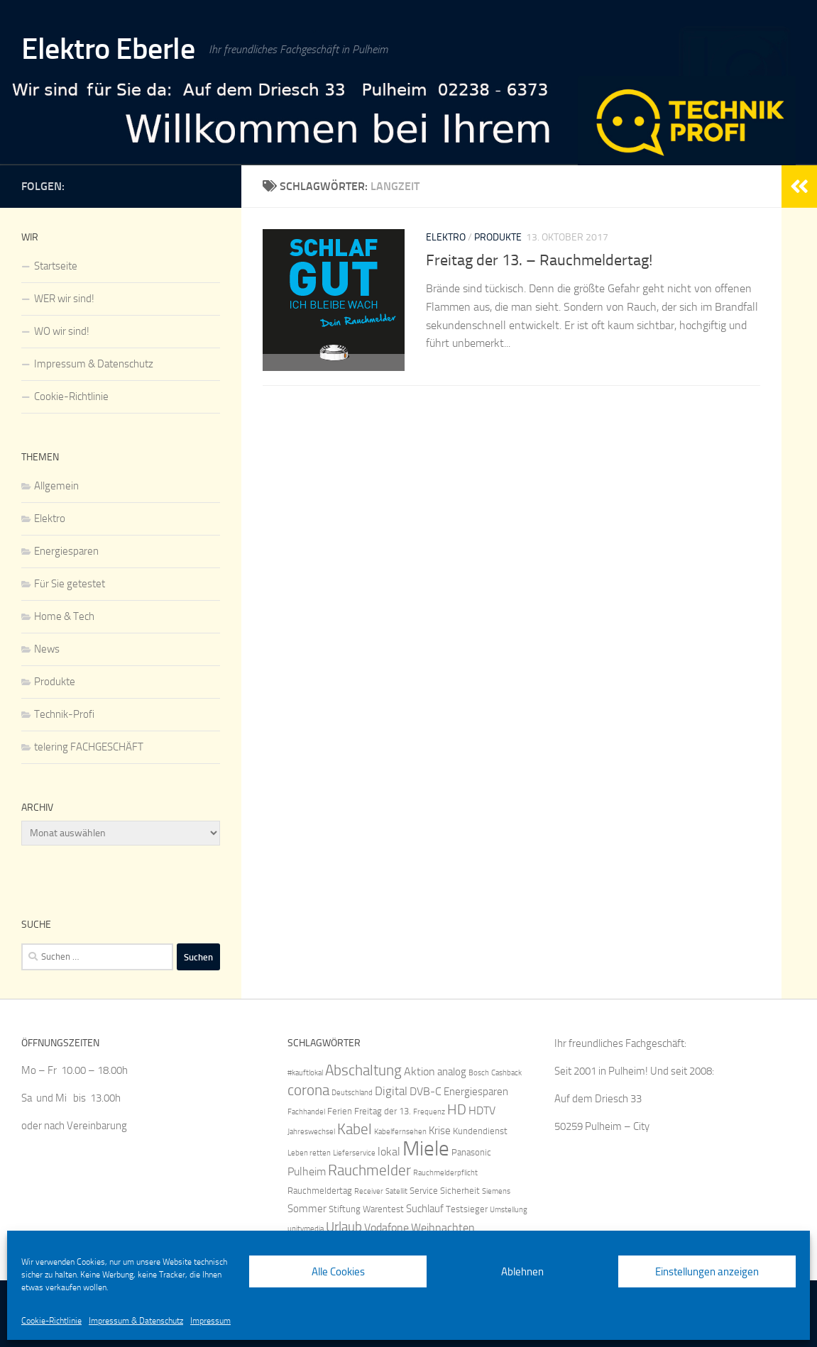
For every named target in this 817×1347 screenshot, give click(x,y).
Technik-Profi (64, 714)
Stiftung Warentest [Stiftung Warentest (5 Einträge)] (366, 1209)
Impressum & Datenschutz (136, 1321)
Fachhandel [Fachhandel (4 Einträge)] (306, 1111)
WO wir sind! (61, 331)
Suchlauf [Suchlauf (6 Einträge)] (425, 1208)
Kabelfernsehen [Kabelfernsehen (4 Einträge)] (400, 1131)
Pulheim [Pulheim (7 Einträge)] (306, 1171)
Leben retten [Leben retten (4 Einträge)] (309, 1153)
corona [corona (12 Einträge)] (308, 1090)
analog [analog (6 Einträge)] (451, 1071)
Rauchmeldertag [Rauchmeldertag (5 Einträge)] (319, 1190)
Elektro (446, 237)
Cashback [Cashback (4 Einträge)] (506, 1072)
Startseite (55, 266)
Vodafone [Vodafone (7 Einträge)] (386, 1227)
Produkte (498, 237)
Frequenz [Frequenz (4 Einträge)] (429, 1111)
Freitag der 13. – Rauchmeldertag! (539, 260)
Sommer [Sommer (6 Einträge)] (307, 1208)
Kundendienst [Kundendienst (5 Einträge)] (480, 1131)
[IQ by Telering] (211, 183)
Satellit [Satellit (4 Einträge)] (396, 1191)
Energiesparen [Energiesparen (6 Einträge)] (476, 1091)
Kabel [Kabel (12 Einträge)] (354, 1129)
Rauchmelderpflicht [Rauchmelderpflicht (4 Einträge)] (445, 1172)
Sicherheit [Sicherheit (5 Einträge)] (460, 1190)
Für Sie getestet (69, 583)
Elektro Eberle (107, 49)
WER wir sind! (64, 298)
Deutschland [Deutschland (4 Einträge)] (352, 1092)
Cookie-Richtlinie (51, 1321)
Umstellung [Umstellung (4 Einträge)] (508, 1209)
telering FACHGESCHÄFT (88, 747)
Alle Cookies (338, 1271)
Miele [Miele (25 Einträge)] (425, 1148)
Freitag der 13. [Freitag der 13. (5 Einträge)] (382, 1111)
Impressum (210, 1321)
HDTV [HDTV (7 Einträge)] (481, 1110)
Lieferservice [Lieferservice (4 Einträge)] (354, 1153)
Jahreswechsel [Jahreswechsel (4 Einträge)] (311, 1131)
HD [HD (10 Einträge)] (456, 1110)
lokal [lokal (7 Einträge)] (389, 1151)
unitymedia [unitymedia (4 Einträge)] (305, 1229)
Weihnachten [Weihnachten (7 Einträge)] (443, 1227)
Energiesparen (66, 551)
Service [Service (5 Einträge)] (424, 1190)
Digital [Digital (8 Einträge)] (391, 1091)
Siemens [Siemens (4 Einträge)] (496, 1191)
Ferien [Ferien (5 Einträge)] (339, 1111)
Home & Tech (64, 616)
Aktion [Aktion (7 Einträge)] (419, 1071)
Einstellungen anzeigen (707, 1271)
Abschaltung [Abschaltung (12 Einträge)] (363, 1070)
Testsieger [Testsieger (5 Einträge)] (467, 1209)
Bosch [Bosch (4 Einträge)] (478, 1072)
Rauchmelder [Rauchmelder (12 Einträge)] (369, 1170)
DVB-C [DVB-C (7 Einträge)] (426, 1091)
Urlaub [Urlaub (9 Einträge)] (344, 1227)
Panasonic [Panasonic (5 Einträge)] (471, 1152)
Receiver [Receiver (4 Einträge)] (368, 1191)
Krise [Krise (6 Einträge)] (440, 1130)
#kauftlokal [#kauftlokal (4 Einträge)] (305, 1072)
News (47, 649)
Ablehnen (522, 1271)
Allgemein (56, 486)
